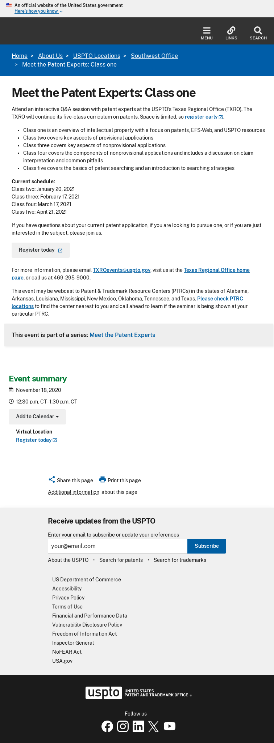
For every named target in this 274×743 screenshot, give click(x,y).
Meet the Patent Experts (122, 335)
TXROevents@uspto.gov (121, 270)
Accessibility (67, 589)
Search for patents (121, 560)
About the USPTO (68, 560)
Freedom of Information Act (84, 634)
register (204, 117)
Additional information (73, 492)
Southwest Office (154, 55)
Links (231, 33)
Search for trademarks (180, 560)
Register (36, 440)
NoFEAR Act (67, 652)
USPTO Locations (96, 55)
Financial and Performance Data (89, 616)
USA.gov (62, 661)
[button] (70, 481)
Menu (207, 33)
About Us (50, 55)
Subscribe (207, 546)
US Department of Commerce (86, 579)
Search (258, 33)
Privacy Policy (68, 598)
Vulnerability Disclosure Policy (87, 625)
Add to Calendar (36, 417)
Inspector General (73, 643)
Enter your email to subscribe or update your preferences (113, 535)
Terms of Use (67, 607)
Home (20, 55)
